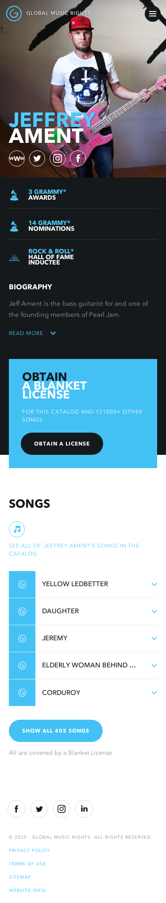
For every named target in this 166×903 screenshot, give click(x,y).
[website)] (17, 158)
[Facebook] (16, 809)
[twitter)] (37, 158)
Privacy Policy (29, 850)
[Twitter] (39, 809)
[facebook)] (78, 158)
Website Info (27, 890)
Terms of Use (27, 864)
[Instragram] (61, 809)
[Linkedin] (84, 809)
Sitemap (20, 877)
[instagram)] (58, 158)
